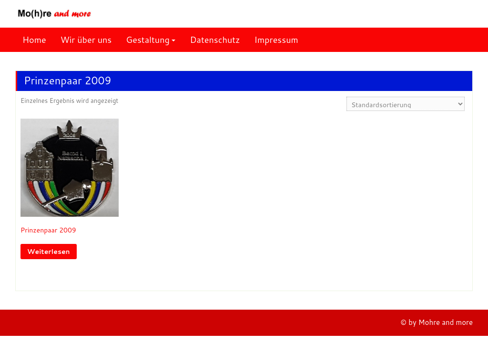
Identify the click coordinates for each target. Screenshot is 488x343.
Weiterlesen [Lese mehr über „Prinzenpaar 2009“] (48, 251)
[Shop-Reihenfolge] (405, 104)
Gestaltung (148, 40)
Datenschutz (215, 40)
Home (34, 40)
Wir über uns (86, 40)
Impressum (276, 40)
